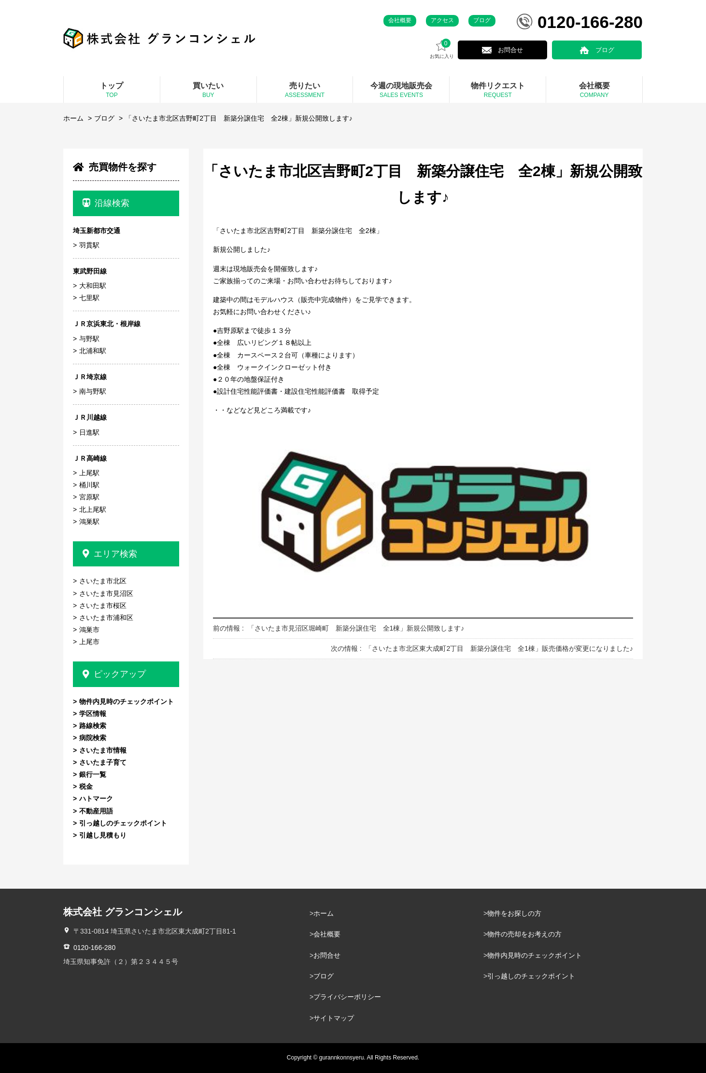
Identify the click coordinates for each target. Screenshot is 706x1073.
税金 (86, 786)
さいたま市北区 (103, 581)
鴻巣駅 (89, 521)
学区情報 (92, 713)
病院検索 (92, 738)
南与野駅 (92, 391)
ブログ (482, 20)
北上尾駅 (92, 509)
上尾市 (89, 642)
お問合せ (537, 50)
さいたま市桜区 (103, 605)
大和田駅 (92, 285)
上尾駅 (89, 473)
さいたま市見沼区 (106, 593)
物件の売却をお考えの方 (524, 934)
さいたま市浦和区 (106, 617)
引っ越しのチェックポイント (123, 823)
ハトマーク (96, 798)
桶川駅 (89, 485)
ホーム (73, 118)
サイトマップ (333, 1018)
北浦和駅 (92, 351)
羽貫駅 (89, 245)
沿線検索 (106, 203)
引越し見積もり (103, 835)
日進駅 (89, 432)
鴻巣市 (89, 629)
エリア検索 (110, 554)
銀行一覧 (92, 774)
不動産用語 (96, 811)
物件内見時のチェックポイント (126, 701)
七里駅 (89, 298)
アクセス (442, 20)
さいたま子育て (103, 762)
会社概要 (399, 20)
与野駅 (89, 339)
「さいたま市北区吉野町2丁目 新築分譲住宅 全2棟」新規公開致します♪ (239, 118)
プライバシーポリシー (347, 997)
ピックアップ (114, 674)
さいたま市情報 (103, 750)
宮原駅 (89, 497)
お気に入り (476, 49)
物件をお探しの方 (514, 913)
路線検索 (92, 725)
